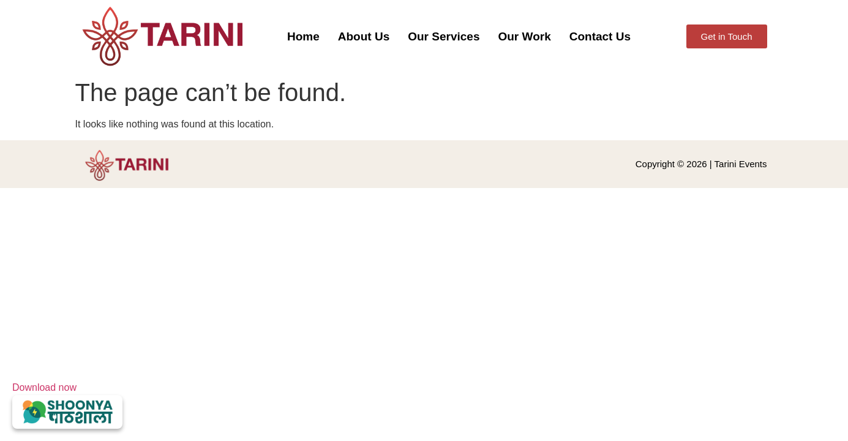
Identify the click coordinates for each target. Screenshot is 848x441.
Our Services (443, 36)
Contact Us (600, 36)
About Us (363, 36)
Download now (67, 405)
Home (303, 36)
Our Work (524, 36)
